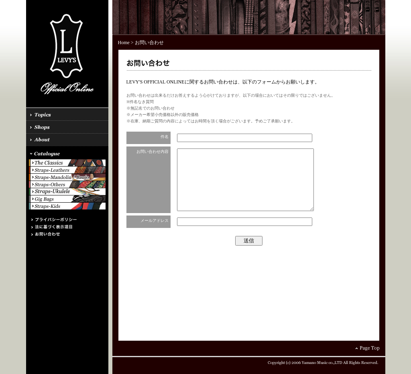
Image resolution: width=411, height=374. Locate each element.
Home (124, 42)
